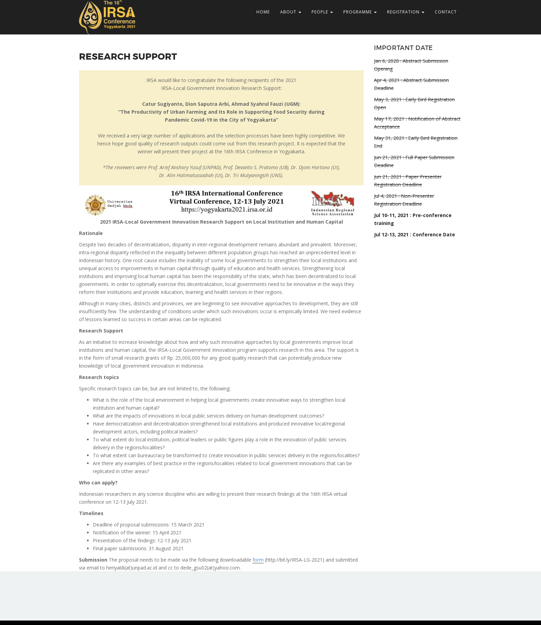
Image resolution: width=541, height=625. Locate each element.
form (258, 559)
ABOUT (290, 12)
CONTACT (446, 12)
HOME (263, 12)
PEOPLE (322, 12)
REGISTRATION (405, 12)
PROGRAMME (360, 12)
